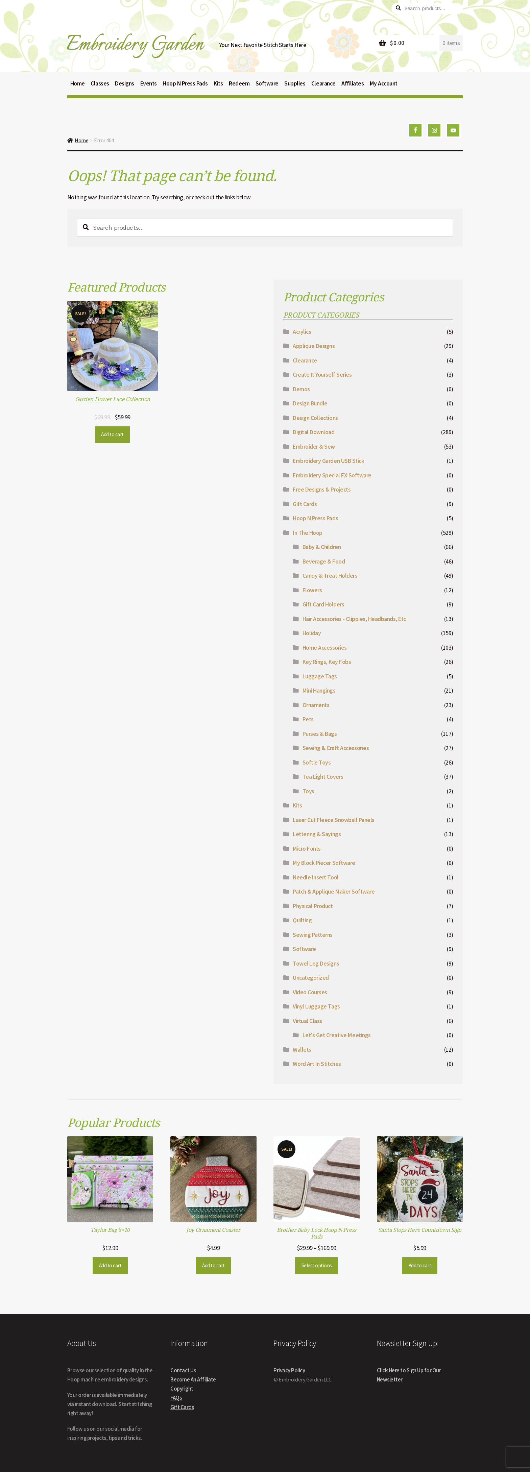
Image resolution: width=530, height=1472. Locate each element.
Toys (308, 791)
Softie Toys (317, 762)
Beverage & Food (324, 561)
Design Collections (315, 418)
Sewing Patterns (313, 935)
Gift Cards (305, 504)
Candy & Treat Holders (330, 575)
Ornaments (316, 705)
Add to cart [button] (112, 434)
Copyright (181, 1388)
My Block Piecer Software (324, 863)
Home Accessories (325, 647)
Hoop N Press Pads (315, 518)
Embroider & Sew (314, 446)
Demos (301, 389)
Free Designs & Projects (322, 489)
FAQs (176, 1397)
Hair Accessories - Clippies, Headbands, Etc (354, 619)
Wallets (302, 1049)
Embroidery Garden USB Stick (328, 461)
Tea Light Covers (323, 776)
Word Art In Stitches (317, 1064)
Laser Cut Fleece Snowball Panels (333, 820)
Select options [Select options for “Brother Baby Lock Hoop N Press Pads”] (317, 1265)
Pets (308, 719)
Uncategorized (311, 977)
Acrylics (302, 331)
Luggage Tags (320, 676)
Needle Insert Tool (315, 877)
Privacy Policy (289, 1370)
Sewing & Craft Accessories (336, 748)
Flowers (312, 590)
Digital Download (313, 432)
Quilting (302, 920)
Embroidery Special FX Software (332, 475)
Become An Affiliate (193, 1379)
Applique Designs (314, 346)
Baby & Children (322, 547)
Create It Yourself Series (322, 374)
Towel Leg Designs (316, 963)
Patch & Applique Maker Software (334, 891)
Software (304, 949)
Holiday (312, 633)
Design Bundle (310, 403)
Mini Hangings (319, 690)
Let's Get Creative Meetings (337, 1035)
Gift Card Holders (323, 604)
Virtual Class (307, 1021)
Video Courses (310, 992)
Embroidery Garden (134, 44)
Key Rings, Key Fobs (327, 662)
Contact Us (183, 1370)
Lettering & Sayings (317, 834)
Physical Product (313, 906)
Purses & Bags (320, 734)
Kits (297, 805)
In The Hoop (307, 533)
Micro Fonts (307, 848)
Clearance (305, 360)
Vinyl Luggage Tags (316, 1006)
